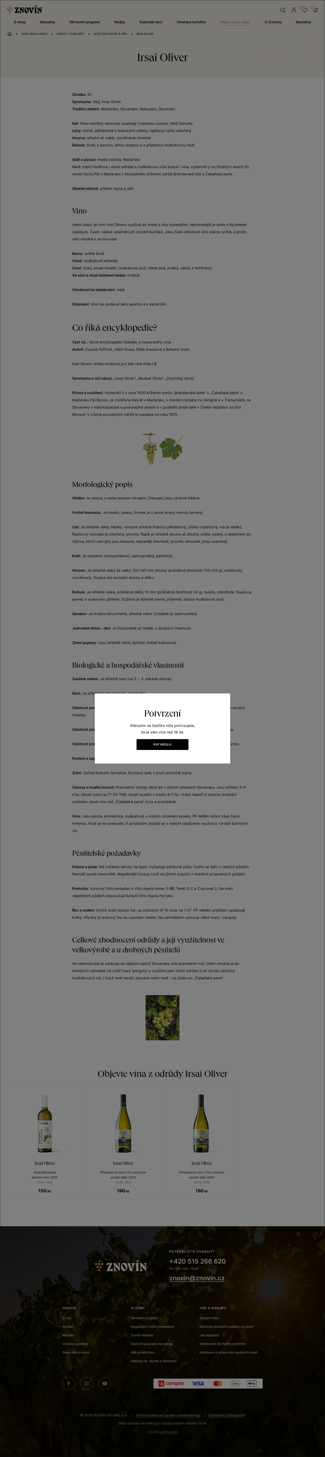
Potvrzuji (162, 744)
